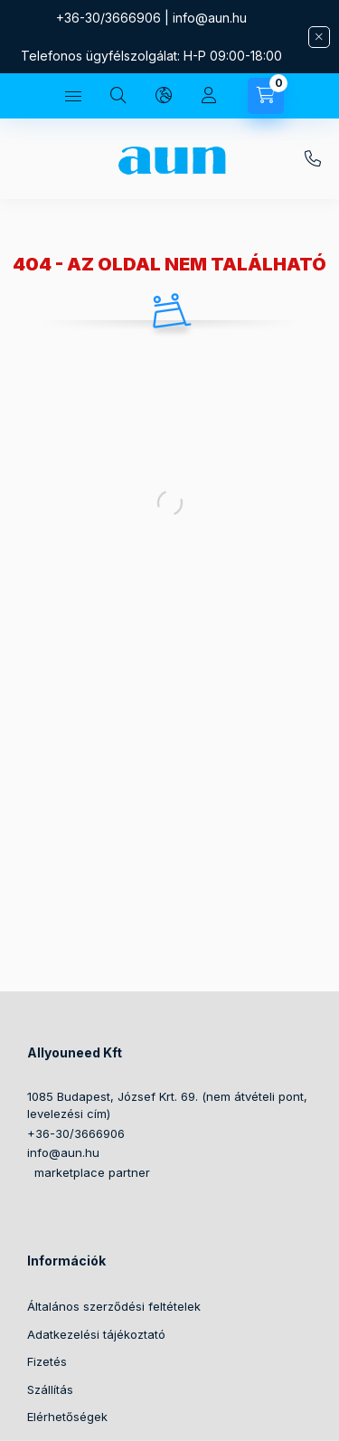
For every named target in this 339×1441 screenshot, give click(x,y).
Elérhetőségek (67, 1416)
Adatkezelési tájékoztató (96, 1334)
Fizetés (47, 1361)
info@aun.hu (210, 17)
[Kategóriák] (73, 96)
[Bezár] (319, 37)
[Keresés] (118, 96)
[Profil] (209, 96)
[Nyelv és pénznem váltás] (164, 96)
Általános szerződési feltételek (114, 1306)
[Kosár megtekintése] (266, 96)
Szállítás (50, 1389)
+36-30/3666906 (108, 17)
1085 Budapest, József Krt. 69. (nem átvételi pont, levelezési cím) (167, 1105)
